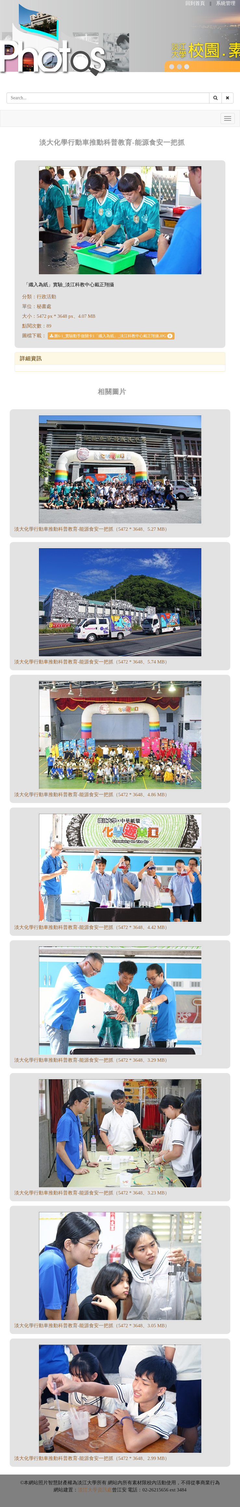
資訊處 (104, 1489)
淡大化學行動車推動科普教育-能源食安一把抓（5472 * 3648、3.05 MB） (92, 1325)
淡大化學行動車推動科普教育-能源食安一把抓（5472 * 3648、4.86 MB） (92, 794)
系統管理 (225, 3)
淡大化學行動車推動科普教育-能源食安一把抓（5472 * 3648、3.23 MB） (92, 1192)
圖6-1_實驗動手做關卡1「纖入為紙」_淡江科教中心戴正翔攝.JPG (111, 336)
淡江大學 (87, 1489)
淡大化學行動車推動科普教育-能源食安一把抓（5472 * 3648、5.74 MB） (92, 661)
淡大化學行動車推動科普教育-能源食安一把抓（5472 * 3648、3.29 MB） (92, 1060)
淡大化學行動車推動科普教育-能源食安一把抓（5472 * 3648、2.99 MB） (92, 1458)
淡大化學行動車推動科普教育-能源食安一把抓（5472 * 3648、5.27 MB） (92, 529)
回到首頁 (195, 3)
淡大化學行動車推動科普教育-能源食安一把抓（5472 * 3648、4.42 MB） (92, 927)
